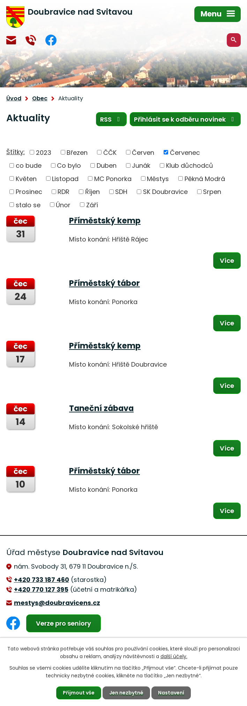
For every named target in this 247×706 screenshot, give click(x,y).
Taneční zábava (101, 408)
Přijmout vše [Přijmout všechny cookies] (79, 692)
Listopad (65, 178)
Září (92, 204)
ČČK (110, 152)
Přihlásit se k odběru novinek (185, 119)
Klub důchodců (189, 165)
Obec (39, 98)
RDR (63, 191)
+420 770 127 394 (30, 40)
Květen (26, 178)
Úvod (13, 98)
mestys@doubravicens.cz (11, 40)
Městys (158, 178)
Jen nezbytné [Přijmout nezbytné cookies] (126, 692)
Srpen (212, 191)
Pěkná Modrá (205, 178)
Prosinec (29, 191)
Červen (143, 152)
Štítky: (15, 151)
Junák (141, 165)
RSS (111, 119)
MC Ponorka (113, 178)
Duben (107, 165)
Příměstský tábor (104, 283)
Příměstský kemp (105, 220)
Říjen (92, 191)
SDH (121, 191)
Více (227, 260)
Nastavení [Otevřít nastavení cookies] (171, 692)
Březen (77, 152)
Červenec (185, 152)
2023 (43, 152)
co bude (29, 165)
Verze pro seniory (63, 623)
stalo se (28, 204)
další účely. (173, 656)
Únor (63, 204)
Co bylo (69, 165)
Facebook (51, 40)
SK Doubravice (165, 191)
